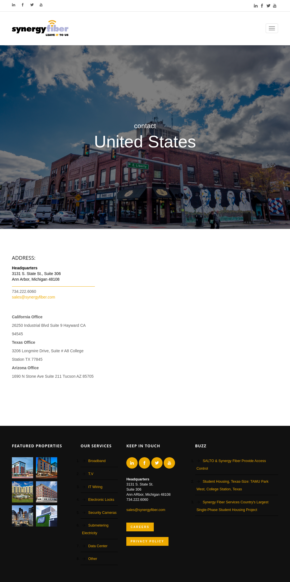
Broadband (97, 461)
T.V (90, 474)
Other (92, 559)
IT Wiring (95, 487)
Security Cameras (102, 513)
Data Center (98, 546)
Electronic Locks (101, 500)
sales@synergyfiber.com (33, 297)
